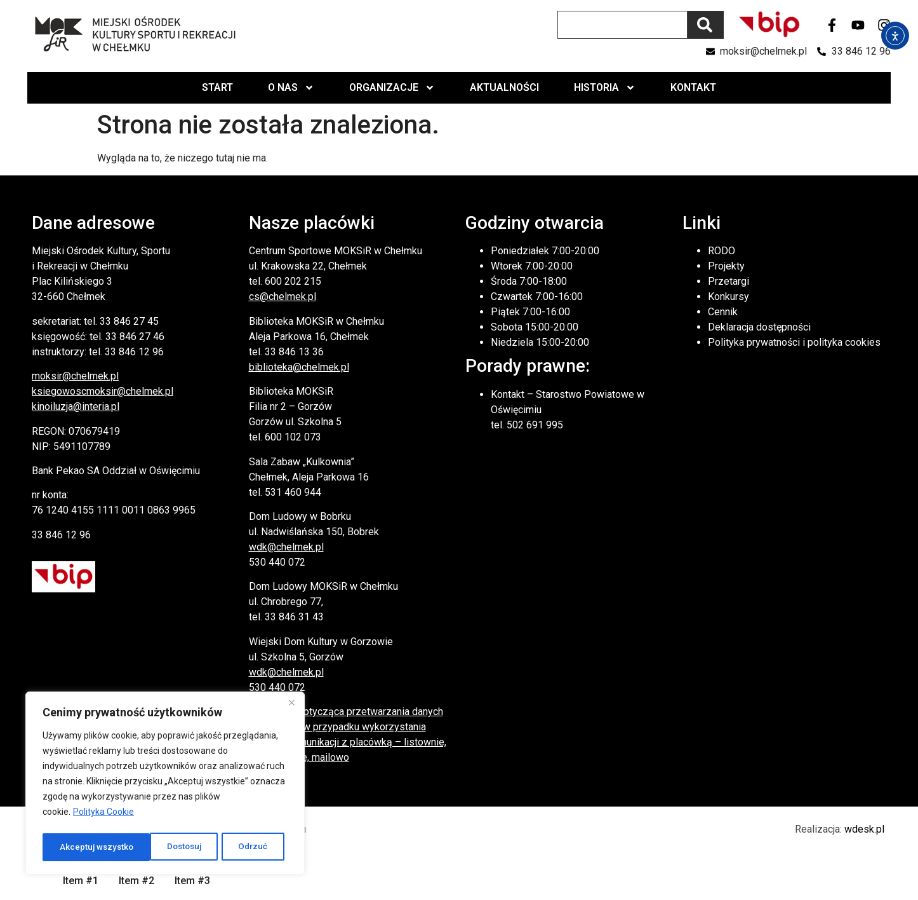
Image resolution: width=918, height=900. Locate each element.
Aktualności (504, 87)
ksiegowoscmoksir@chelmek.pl (102, 391)
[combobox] (622, 25)
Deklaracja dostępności (759, 327)
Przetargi (728, 281)
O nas (291, 87)
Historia (604, 87)
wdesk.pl (864, 829)
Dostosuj (76, 847)
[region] (165, 785)
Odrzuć (146, 847)
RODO (721, 251)
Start (217, 87)
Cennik (723, 312)
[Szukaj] (706, 25)
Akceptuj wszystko (234, 847)
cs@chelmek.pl (282, 296)
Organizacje (392, 87)
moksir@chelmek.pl (75, 376)
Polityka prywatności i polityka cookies (794, 342)
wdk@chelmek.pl (286, 547)
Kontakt (693, 87)
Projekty (726, 266)
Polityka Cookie (103, 815)
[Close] (291, 706)
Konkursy (728, 296)
